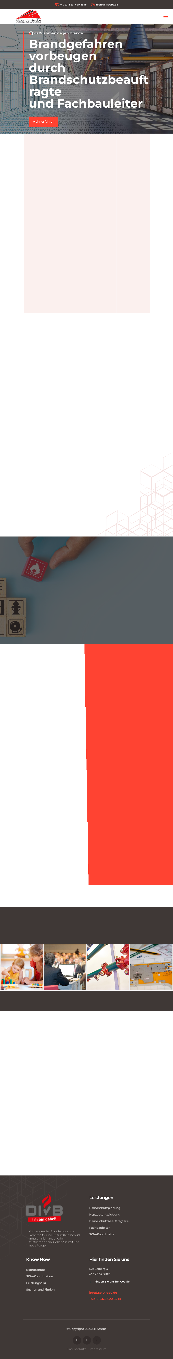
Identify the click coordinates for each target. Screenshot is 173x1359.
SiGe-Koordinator (101, 1234)
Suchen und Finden (40, 1289)
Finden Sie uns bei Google (112, 1281)
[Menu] (165, 16)
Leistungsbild (36, 1283)
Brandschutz (35, 1270)
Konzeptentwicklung (104, 1214)
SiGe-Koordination (39, 1276)
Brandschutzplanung (104, 1208)
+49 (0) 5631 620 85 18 (70, 4)
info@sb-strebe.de (104, 4)
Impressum (97, 1349)
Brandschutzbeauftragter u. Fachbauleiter (109, 1224)
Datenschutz (76, 1349)
